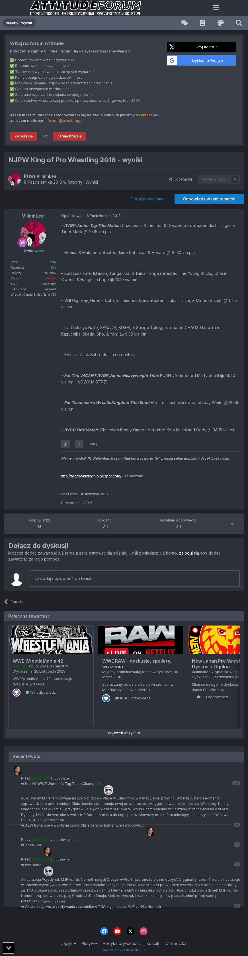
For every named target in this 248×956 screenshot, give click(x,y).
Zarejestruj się (69, 136)
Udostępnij (180, 179)
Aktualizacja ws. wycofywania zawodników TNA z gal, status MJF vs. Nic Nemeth (91, 906)
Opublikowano (91, 216)
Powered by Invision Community (124, 949)
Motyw (89, 943)
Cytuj (93, 444)
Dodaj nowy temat (148, 198)
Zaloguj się (24, 136)
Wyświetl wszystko (124, 733)
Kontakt (154, 943)
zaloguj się (189, 553)
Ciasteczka (176, 943)
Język (68, 943)
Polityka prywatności (122, 943)
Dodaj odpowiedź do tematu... (65, 578)
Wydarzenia (22, 671)
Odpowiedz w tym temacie (209, 198)
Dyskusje (164, 672)
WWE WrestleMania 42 (38, 661)
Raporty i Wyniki (82, 182)
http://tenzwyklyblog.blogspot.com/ (91, 476)
